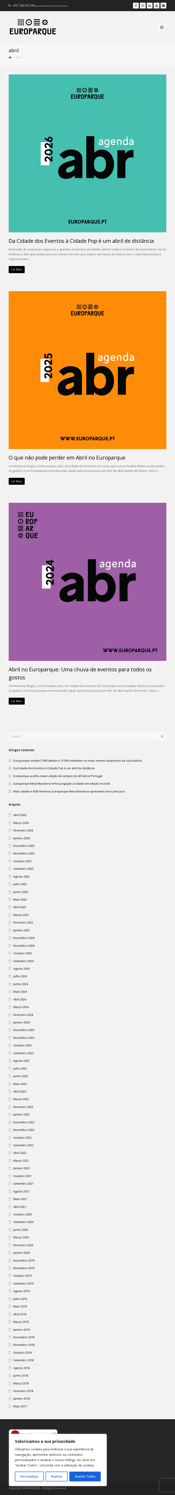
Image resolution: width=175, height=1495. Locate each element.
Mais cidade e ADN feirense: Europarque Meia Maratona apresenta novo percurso (69, 791)
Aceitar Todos (85, 1476)
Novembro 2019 (23, 1268)
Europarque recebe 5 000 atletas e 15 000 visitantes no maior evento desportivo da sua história (77, 761)
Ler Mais (16, 269)
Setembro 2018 (23, 1360)
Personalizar (29, 1476)
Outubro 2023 (22, 1045)
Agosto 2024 (21, 969)
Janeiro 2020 (21, 1253)
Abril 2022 (19, 1153)
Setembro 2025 (23, 869)
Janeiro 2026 (21, 838)
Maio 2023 (20, 1084)
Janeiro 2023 (21, 1114)
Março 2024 (21, 1007)
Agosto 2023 (21, 1061)
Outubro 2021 (22, 1176)
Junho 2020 (20, 1230)
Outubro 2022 (22, 1138)
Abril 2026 (19, 815)
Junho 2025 (20, 892)
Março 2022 (21, 1161)
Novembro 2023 (23, 1038)
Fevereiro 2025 (23, 922)
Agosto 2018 (21, 1368)
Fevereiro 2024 (23, 1015)
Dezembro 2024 (23, 938)
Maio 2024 (20, 992)
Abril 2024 (19, 999)
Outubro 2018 (22, 1353)
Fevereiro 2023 (23, 1107)
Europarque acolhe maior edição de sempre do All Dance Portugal (57, 776)
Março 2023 (21, 1099)
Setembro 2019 (23, 1283)
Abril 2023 (19, 1091)
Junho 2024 (20, 984)
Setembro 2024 (23, 961)
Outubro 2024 (22, 953)
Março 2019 (21, 1322)
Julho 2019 (20, 1299)
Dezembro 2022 (23, 1122)
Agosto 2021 (21, 1191)
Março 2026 (21, 823)
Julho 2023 (20, 1068)
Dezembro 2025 (23, 846)
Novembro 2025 (23, 853)
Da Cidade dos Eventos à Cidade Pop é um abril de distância (81, 240)
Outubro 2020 (22, 1214)
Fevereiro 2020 (23, 1245)
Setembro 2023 (23, 1053)
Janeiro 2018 (21, 1398)
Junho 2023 (20, 1076)
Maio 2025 (20, 899)
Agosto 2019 (21, 1291)
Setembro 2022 (23, 1145)
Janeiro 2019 (21, 1330)
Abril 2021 (19, 1207)
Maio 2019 (20, 1306)
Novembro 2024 (23, 946)
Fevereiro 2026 (23, 830)
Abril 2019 (19, 1314)
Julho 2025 (20, 884)
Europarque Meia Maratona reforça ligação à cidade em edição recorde (61, 784)
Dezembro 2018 (23, 1337)
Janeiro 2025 (21, 930)
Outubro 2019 (22, 1276)
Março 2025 (21, 915)
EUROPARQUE (31, 1488)
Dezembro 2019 (23, 1260)
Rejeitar (56, 1476)
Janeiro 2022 (21, 1168)
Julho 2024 (20, 976)
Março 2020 (21, 1237)
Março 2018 (21, 1383)
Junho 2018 (20, 1375)
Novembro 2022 (23, 1130)
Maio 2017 (20, 1406)
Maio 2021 (20, 1199)
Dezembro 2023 (23, 1030)
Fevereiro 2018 (23, 1391)
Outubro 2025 (22, 861)
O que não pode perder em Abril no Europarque (67, 457)
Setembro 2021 (23, 1184)
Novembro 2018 (23, 1345)
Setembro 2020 (23, 1222)
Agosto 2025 (21, 876)
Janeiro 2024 (21, 1022)
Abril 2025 (19, 907)
